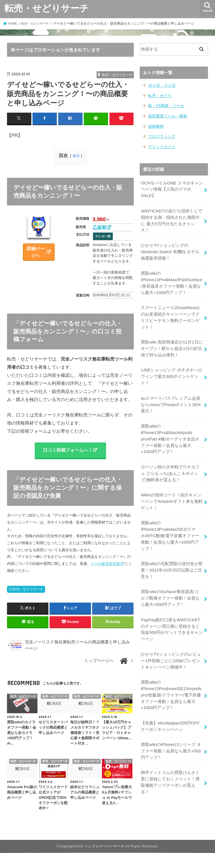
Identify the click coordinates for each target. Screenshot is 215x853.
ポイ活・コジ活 (161, 85)
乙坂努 (99, 227)
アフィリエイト (161, 146)
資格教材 (155, 126)
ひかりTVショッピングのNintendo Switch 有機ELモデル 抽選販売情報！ (169, 248)
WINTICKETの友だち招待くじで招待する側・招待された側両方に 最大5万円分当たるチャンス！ (171, 218)
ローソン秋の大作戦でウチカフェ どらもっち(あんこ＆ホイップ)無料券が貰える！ (170, 463)
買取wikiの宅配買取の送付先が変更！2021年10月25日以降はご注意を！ (171, 557)
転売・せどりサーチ (46, 8)
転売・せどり (159, 95)
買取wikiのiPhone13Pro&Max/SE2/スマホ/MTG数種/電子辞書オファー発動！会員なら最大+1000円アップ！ (172, 524)
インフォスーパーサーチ (104, 846)
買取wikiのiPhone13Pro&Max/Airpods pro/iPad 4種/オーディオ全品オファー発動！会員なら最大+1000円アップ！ (172, 430)
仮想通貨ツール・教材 (166, 115)
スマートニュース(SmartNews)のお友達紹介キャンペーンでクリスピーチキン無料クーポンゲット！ (172, 312)
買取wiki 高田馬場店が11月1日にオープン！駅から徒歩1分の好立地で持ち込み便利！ (171, 342)
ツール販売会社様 (105, 564)
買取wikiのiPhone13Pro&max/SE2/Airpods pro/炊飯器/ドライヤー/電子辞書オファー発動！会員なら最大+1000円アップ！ (171, 679)
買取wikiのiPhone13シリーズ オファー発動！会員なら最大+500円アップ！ (170, 733)
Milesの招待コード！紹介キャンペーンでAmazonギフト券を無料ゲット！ (171, 491)
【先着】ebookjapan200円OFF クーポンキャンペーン (169, 709)
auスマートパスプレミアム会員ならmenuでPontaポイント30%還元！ (170, 396)
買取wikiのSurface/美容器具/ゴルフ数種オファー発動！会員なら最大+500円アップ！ (171, 585)
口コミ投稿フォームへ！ (67, 450)
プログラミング (161, 136)
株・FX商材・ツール (165, 105)
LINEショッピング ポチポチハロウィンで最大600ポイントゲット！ (171, 369)
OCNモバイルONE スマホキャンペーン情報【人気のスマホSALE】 (171, 187)
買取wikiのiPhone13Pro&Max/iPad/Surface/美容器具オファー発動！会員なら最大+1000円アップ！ (171, 278)
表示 (76, 156)
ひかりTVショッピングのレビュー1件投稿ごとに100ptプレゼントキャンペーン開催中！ (171, 645)
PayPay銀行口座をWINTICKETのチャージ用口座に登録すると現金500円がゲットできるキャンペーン (171, 615)
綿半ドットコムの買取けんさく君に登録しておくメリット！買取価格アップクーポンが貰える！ (170, 764)
